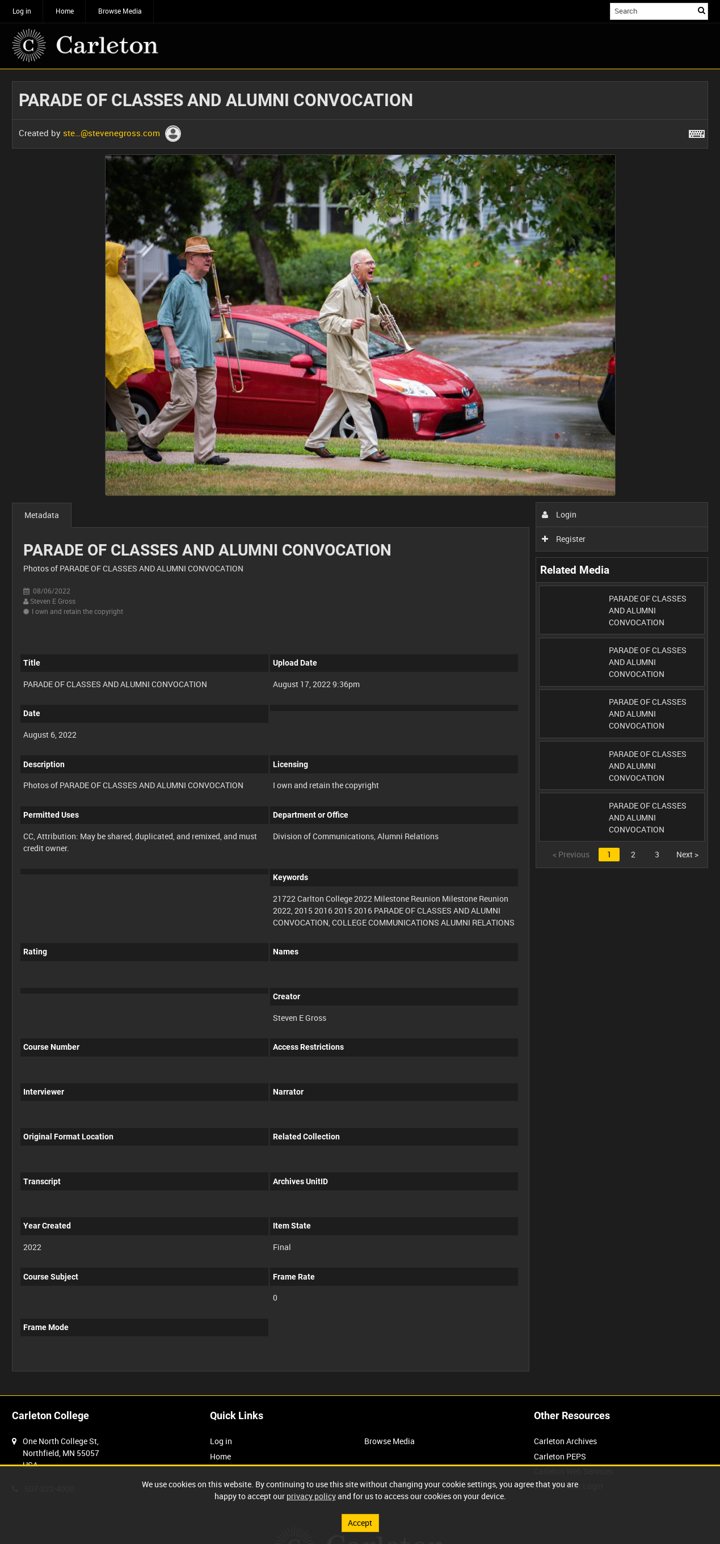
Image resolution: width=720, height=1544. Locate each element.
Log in (21, 10)
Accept (360, 1522)
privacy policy (311, 1496)
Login (559, 514)
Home (65, 10)
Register (564, 538)
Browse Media (120, 10)
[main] (360, 732)
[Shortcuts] (697, 132)
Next (687, 854)
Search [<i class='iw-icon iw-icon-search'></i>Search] (701, 10)
